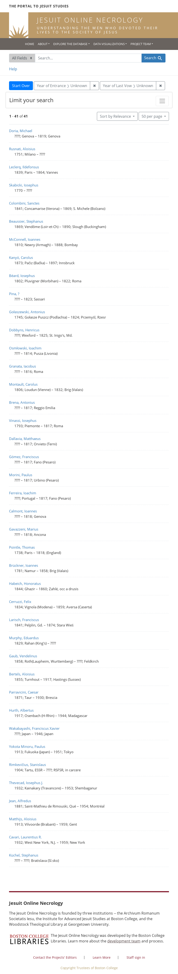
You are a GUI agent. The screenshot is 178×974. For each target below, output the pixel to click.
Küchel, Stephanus (23, 855)
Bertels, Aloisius (22, 674)
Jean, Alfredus (20, 800)
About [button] (43, 44)
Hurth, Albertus (21, 710)
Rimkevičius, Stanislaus (27, 764)
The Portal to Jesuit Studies (39, 6)
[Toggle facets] (162, 101)
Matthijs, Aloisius (22, 819)
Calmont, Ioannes (23, 511)
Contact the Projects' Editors (55, 957)
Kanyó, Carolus (21, 257)
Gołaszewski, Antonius (27, 311)
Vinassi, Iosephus (22, 420)
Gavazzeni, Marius (23, 529)
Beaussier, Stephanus (26, 221)
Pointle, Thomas (22, 547)
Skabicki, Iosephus (23, 185)
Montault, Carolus (23, 384)
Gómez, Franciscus (24, 456)
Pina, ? (14, 293)
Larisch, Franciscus (24, 619)
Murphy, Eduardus (24, 637)
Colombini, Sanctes (24, 203)
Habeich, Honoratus (25, 583)
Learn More (102, 957)
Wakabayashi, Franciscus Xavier (34, 728)
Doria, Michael (20, 130)
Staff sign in (136, 957)
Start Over (21, 85)
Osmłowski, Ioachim (25, 348)
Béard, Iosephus (22, 275)
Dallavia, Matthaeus (25, 438)
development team (123, 941)
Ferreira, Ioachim (22, 493)
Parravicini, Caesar (23, 692)
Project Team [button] (140, 44)
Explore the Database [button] (70, 44)
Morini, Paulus (20, 474)
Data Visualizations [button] (109, 44)
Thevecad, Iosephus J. (26, 782)
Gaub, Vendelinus (23, 656)
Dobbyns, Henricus (24, 330)
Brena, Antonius (22, 402)
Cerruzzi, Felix (20, 601)
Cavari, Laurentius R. (25, 837)
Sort (116, 116)
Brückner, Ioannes (23, 565)
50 (152, 116)
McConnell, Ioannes (24, 239)
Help (13, 69)
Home (29, 44)
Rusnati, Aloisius (22, 149)
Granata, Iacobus (22, 366)
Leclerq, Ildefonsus (24, 167)
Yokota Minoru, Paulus (27, 746)
